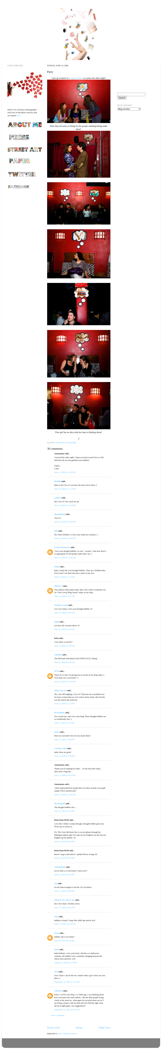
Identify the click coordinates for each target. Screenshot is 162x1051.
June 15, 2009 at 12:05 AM (65, 558)
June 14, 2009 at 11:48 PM (64, 538)
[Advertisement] (133, 131)
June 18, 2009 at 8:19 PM (64, 941)
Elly (56, 531)
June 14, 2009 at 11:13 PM (64, 489)
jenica (56, 732)
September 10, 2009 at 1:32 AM (67, 982)
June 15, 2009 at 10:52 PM (64, 775)
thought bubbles (76, 78)
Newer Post (53, 1027)
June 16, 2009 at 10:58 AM (65, 795)
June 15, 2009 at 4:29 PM (64, 739)
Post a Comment (57, 1015)
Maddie (57, 481)
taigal (56, 622)
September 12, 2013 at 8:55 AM (67, 1010)
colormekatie (59, 867)
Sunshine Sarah (61, 605)
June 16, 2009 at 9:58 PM (64, 891)
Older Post (104, 1027)
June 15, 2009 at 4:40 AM (64, 613)
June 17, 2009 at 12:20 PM (64, 924)
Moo (18, 115)
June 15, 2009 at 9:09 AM (64, 662)
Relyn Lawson (60, 690)
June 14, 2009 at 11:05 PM (64, 472)
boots (56, 949)
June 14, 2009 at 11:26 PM (64, 522)
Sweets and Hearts (62, 547)
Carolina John (60, 748)
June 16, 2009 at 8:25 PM (64, 841)
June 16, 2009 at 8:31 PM (64, 875)
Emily (56, 567)
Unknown (58, 991)
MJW (56, 671)
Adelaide (58, 655)
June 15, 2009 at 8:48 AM (64, 646)
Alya (56, 916)
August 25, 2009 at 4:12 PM (65, 963)
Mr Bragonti (59, 803)
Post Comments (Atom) (67, 1033)
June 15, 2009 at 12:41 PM (64, 682)
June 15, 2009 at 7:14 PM (64, 756)
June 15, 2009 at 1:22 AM (64, 577)
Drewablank (59, 713)
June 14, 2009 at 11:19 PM (64, 505)
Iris (55, 883)
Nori (56, 972)
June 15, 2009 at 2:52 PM (64, 704)
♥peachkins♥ (59, 514)
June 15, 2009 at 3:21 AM (64, 596)
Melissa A (58, 586)
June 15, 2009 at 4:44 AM (64, 629)
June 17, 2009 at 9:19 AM (64, 907)
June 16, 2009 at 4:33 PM (64, 811)
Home (79, 1027)
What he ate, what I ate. (64, 900)
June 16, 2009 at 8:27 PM (64, 858)
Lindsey (57, 498)
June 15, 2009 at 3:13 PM (64, 723)
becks (56, 933)
